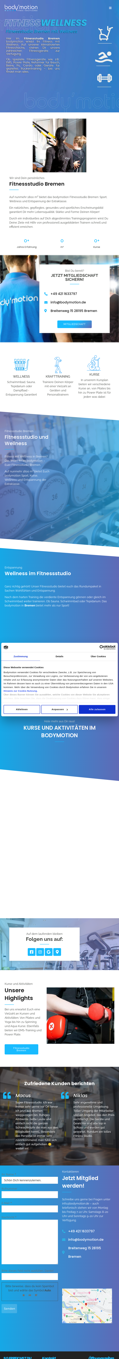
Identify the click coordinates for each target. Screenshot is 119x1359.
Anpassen (60, 709)
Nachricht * (30, 1240)
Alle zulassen (97, 709)
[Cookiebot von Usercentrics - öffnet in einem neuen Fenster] (101, 647)
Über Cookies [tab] (98, 656)
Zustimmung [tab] (21, 656)
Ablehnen (22, 709)
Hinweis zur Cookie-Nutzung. (21, 690)
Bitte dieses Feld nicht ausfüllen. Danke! (28, 1270)
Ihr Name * (30, 1177)
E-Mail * (30, 1206)
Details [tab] (59, 656)
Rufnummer (30, 1191)
